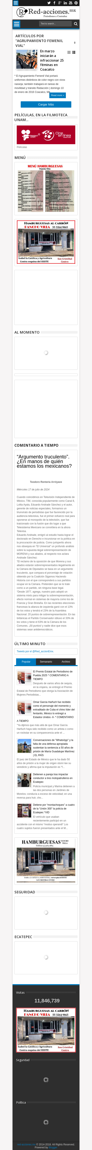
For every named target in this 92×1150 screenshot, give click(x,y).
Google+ (60, 3)
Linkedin (65, 3)
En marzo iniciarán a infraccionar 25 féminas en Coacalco (52, 60)
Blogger (53, 1147)
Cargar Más (46, 104)
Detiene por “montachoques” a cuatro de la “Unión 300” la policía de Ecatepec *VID (54, 808)
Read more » (57, 95)
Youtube (70, 3)
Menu (15, 3)
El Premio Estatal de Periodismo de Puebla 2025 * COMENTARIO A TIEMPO (53, 675)
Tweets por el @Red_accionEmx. (35, 651)
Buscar (75, 24)
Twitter (49, 3)
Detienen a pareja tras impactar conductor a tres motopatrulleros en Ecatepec (53, 778)
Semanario (46, 661)
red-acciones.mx (26, 1144)
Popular (26, 661)
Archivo (66, 661)
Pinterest (76, 3)
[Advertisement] (46, 297)
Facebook (54, 3)
